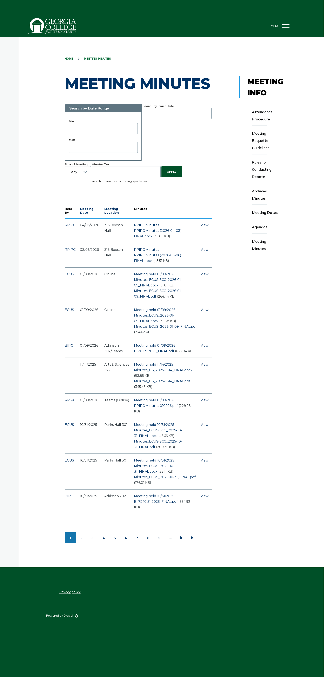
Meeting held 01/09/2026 (154, 274)
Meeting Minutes (259, 245)
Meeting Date (87, 210)
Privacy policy (70, 592)
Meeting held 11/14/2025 (153, 364)
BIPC (69, 345)
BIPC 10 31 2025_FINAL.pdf (156, 502)
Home (69, 58)
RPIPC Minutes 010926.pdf (156, 406)
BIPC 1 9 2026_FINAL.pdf (154, 351)
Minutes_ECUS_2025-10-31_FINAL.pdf (165, 477)
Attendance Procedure (262, 115)
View (204, 225)
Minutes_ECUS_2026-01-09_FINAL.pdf (165, 326)
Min (71, 121)
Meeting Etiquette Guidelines (260, 140)
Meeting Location (111, 210)
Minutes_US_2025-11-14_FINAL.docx (163, 370)
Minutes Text (101, 164)
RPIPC (70, 225)
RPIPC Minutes (146, 225)
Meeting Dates (265, 212)
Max (72, 140)
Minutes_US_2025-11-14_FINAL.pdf (162, 381)
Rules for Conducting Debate (262, 169)
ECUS (69, 274)
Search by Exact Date (158, 106)
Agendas (259, 227)
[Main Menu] (279, 26)
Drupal (68, 615)
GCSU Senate (51, 26)
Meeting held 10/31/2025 (154, 425)
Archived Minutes (259, 195)
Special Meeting (76, 164)
